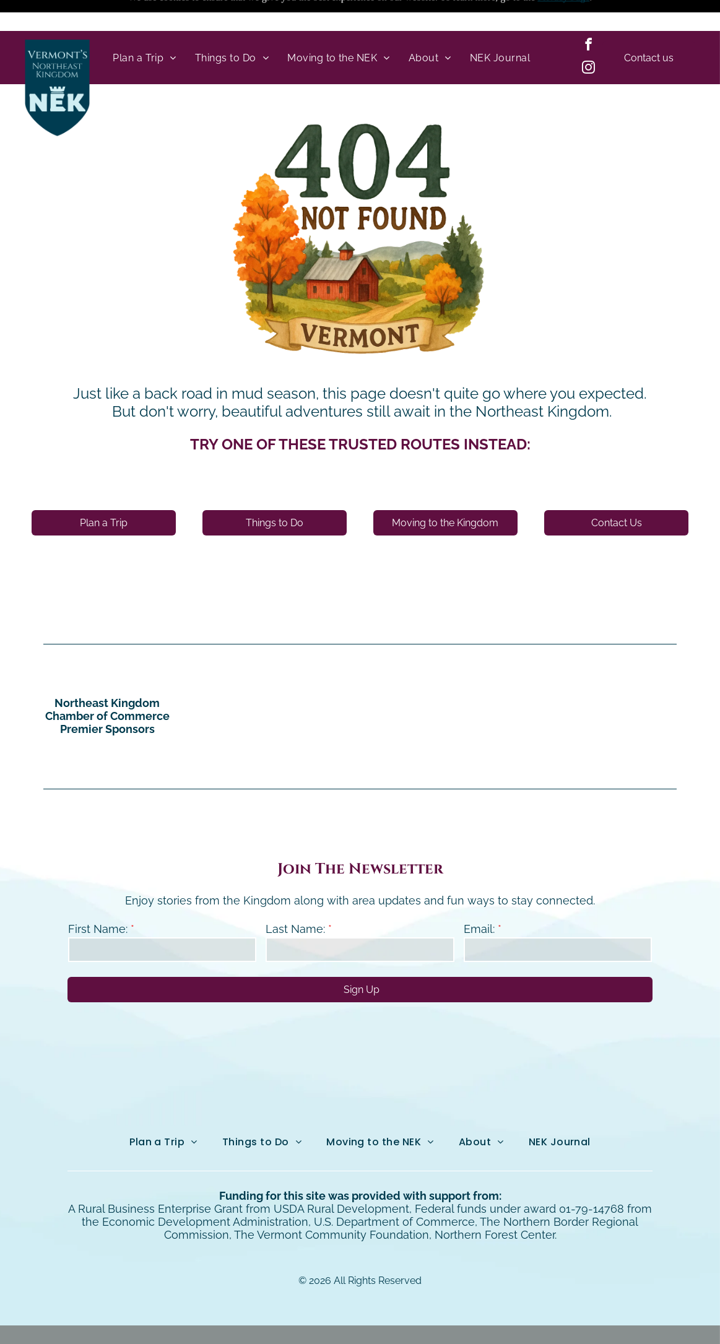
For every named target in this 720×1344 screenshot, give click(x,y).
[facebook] (588, 15)
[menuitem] (144, 27)
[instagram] (588, 38)
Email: (479, 897)
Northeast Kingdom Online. (332, 1318)
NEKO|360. (500, 1318)
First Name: (98, 897)
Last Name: (295, 897)
